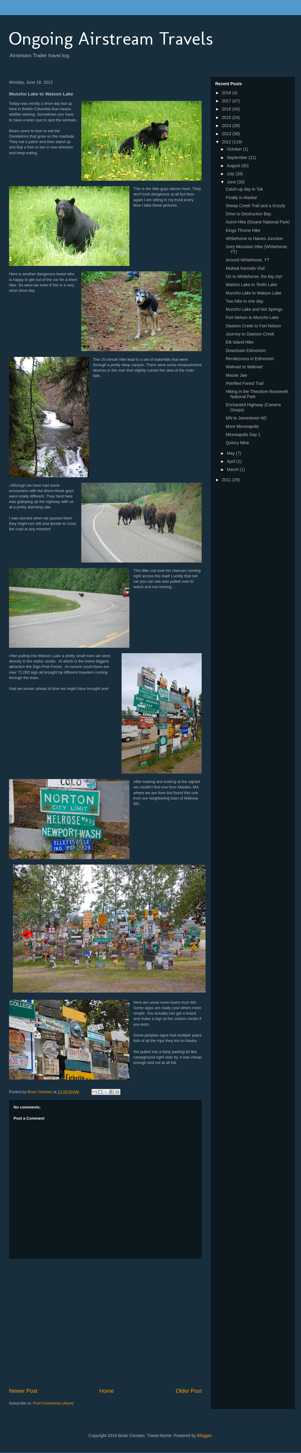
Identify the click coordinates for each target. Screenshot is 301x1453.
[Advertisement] (56, 1323)
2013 (227, 133)
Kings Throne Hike (243, 230)
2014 (227, 125)
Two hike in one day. (245, 301)
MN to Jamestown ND (246, 418)
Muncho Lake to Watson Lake (253, 293)
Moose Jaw (236, 375)
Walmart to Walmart (244, 366)
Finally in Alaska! (241, 197)
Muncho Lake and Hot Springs (254, 309)
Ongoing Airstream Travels (111, 38)
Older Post (189, 1391)
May (231, 453)
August (234, 165)
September (237, 157)
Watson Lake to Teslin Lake (251, 284)
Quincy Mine (237, 442)
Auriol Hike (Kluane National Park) (258, 222)
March (233, 469)
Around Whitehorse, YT (247, 259)
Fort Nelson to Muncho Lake (252, 317)
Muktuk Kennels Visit (245, 268)
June (232, 181)
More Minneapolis (242, 426)
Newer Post (23, 1391)
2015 (227, 117)
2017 (227, 100)
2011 (227, 479)
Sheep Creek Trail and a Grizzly (255, 205)
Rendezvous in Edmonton (250, 358)
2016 (227, 109)
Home (106, 1391)
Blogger (204, 1435)
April (231, 461)
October (235, 149)
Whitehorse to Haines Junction (254, 238)
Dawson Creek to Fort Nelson (253, 325)
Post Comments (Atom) (53, 1403)
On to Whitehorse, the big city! (254, 276)
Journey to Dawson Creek (250, 334)
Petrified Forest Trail (244, 383)
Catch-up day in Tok (244, 189)
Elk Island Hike (240, 342)
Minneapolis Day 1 (243, 434)
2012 (227, 141)
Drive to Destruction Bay (248, 213)
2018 (227, 92)
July (231, 173)
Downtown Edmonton (246, 350)
